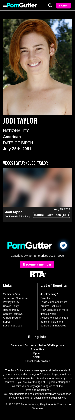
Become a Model (13, 325)
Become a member (37, 264)
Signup (63, 5)
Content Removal (13, 313)
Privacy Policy (11, 301)
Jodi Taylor (13, 212)
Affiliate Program (12, 317)
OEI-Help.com (55, 345)
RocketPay (37, 349)
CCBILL (37, 357)
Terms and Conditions (15, 298)
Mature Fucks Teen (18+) (51, 215)
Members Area (11, 294)
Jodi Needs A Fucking (17, 216)
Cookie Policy (11, 305)
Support (7, 321)
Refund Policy (11, 309)
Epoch (37, 353)
